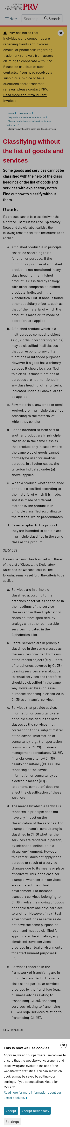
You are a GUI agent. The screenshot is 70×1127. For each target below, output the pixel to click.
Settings (12, 1121)
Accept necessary (35, 1111)
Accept (10, 1111)
